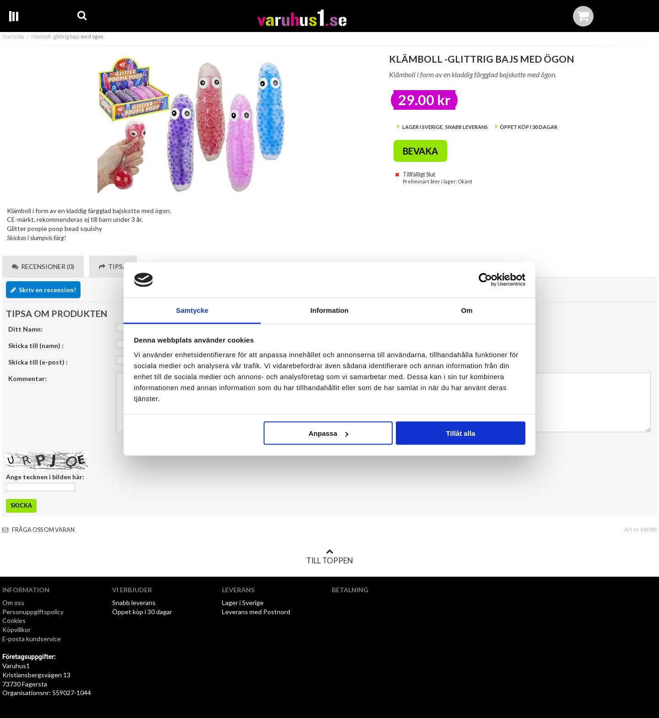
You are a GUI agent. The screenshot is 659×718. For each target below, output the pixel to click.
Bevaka (420, 150)
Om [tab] (466, 310)
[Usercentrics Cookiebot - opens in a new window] (485, 280)
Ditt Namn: (25, 329)
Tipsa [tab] (113, 266)
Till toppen (329, 556)
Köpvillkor (16, 629)
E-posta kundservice (32, 639)
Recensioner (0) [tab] (43, 266)
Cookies (14, 620)
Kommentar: (27, 378)
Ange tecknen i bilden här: (45, 477)
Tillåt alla (460, 433)
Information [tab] (329, 310)
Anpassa (328, 433)
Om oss (13, 602)
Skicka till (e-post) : (38, 362)
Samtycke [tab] (192, 310)
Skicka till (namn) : (36, 345)
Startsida (13, 36)
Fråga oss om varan (38, 529)
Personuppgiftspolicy (33, 612)
